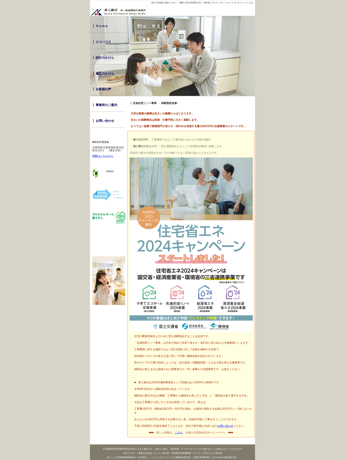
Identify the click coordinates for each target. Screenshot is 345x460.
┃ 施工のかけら (103, 73)
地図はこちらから (102, 155)
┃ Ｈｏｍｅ (100, 26)
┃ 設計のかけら (103, 57)
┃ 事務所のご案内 (104, 105)
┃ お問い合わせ (103, 120)
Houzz (103, 171)
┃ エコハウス (101, 42)
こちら (179, 432)
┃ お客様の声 (101, 89)
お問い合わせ (225, 425)
